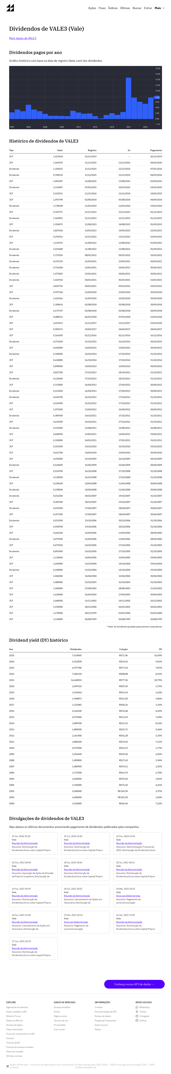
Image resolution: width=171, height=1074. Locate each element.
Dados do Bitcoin (14, 1020)
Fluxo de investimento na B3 (20, 1033)
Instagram (144, 1016)
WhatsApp (144, 1007)
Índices (113, 8)
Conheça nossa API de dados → (134, 984)
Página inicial (60, 1016)
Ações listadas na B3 (16, 1011)
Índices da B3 (13, 1042)
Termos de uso (61, 1020)
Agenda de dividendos (17, 1007)
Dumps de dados (14, 1025)
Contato (99, 1007)
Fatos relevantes (14, 1029)
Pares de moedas (14, 1051)
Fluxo (102, 8)
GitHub (143, 1020)
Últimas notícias (14, 1056)
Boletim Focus (13, 1016)
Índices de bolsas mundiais (19, 1047)
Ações (92, 8)
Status (98, 1029)
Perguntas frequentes (105, 1020)
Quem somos (101, 1025)
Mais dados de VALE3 (22, 38)
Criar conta (59, 1029)
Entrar (148, 8)
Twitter (143, 1011)
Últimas (125, 8)
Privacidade (59, 1025)
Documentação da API (106, 1011)
